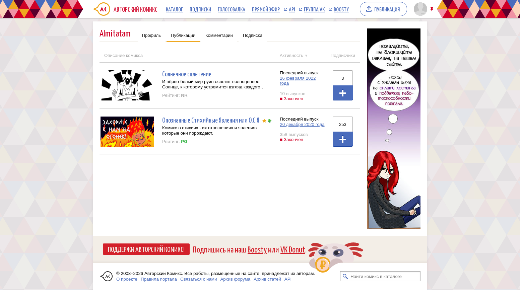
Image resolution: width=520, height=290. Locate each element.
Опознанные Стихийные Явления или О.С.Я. (211, 120)
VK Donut (292, 249)
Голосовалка (231, 9)
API (292, 9)
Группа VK (314, 9)
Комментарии (219, 35)
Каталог (174, 9)
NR (184, 95)
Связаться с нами (198, 279)
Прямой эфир (266, 9)
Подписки (200, 9)
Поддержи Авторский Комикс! (146, 248)
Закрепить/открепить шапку (432, 9)
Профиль (151, 35)
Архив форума (235, 279)
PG (184, 141)
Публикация (387, 9)
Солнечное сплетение (186, 73)
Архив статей (267, 279)
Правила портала (159, 279)
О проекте (126, 279)
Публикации (183, 35)
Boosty (341, 9)
